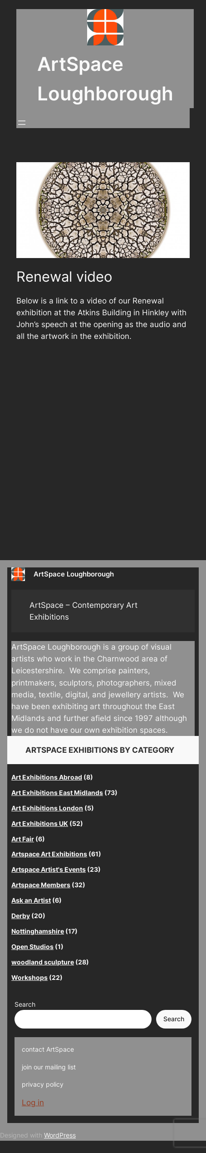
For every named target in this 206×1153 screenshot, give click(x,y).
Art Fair (22, 839)
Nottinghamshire (37, 931)
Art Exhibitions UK (39, 823)
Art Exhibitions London (47, 808)
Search (25, 1004)
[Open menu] (21, 122)
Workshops (29, 977)
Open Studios (32, 946)
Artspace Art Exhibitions (49, 854)
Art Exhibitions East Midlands (57, 792)
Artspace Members (40, 885)
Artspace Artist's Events (48, 869)
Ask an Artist (31, 900)
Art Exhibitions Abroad (46, 777)
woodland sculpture (42, 962)
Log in (33, 1102)
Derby (20, 915)
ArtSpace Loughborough (74, 574)
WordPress (60, 1135)
